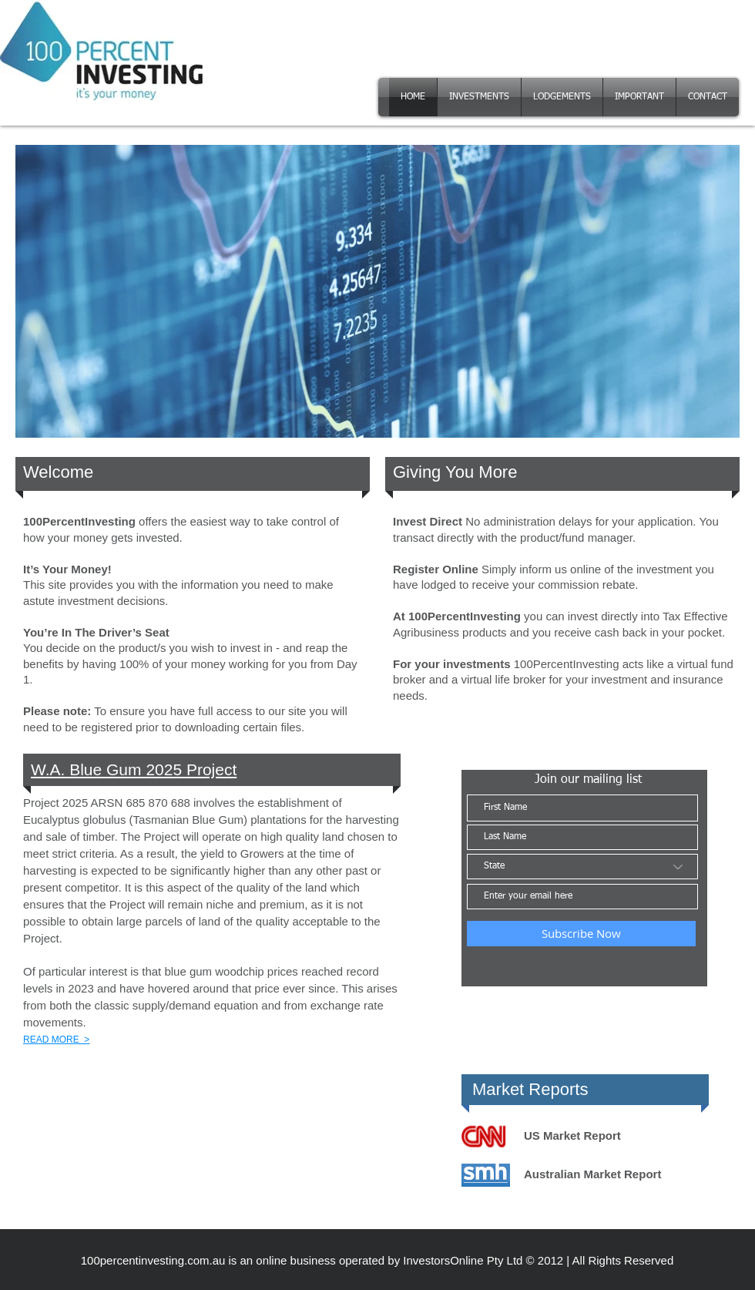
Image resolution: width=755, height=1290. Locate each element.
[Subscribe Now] (581, 933)
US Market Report (572, 1135)
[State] (582, 866)
